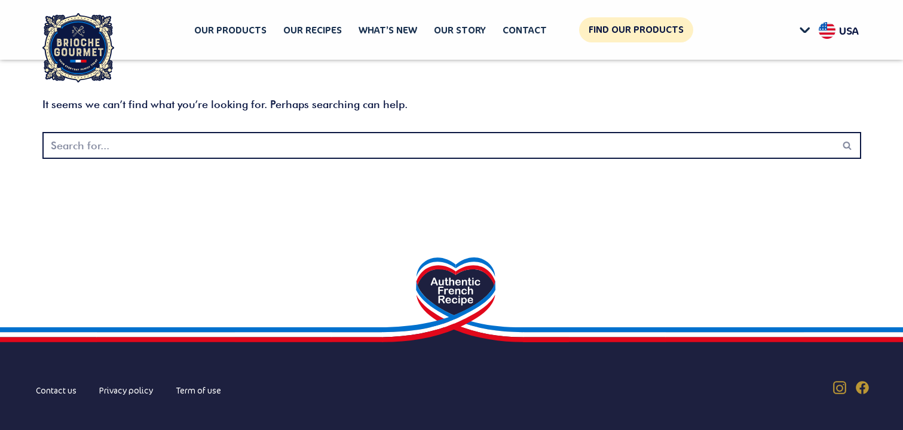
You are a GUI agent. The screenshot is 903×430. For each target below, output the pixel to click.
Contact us (56, 390)
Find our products (636, 29)
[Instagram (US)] (839, 387)
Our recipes (312, 29)
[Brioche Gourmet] (78, 48)
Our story (460, 29)
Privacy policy (126, 390)
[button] (808, 30)
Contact (525, 29)
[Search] (438, 145)
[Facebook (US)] (862, 387)
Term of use (198, 390)
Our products (230, 29)
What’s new (388, 29)
